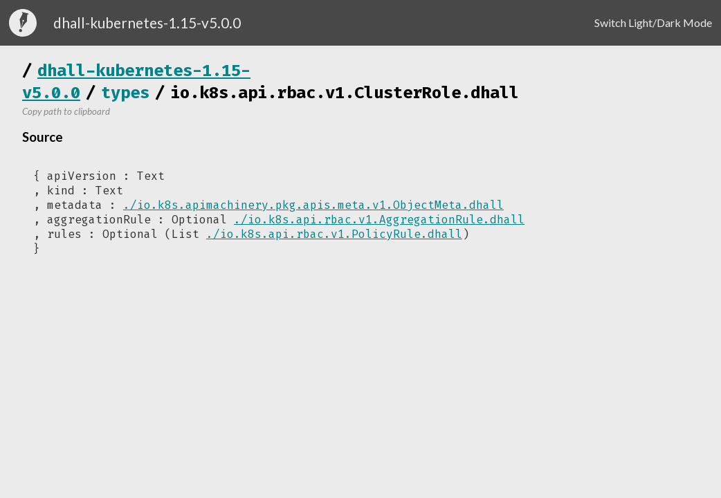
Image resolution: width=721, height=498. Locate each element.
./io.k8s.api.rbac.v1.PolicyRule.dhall (334, 234)
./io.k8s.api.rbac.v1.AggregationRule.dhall (379, 219)
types (125, 93)
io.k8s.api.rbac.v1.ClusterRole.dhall (344, 93)
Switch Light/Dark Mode (653, 22)
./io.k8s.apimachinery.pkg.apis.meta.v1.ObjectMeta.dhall (313, 205)
